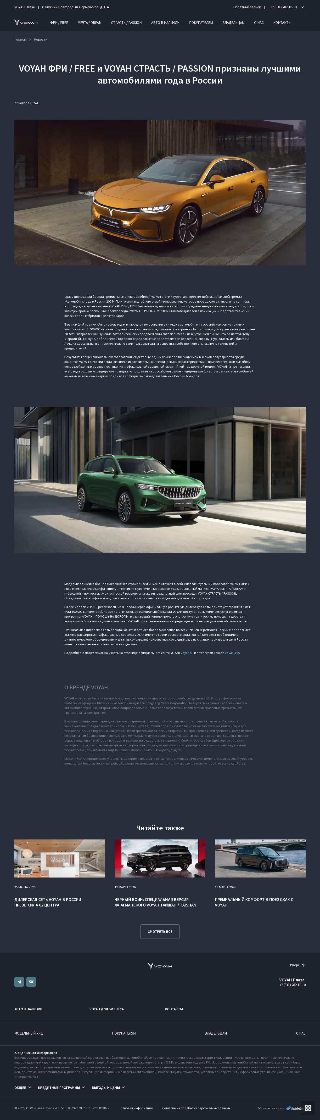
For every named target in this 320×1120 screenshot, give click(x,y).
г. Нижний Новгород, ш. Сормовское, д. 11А (75, 7)
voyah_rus (232, 653)
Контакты (282, 22)
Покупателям (201, 22)
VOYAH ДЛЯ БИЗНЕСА (107, 1009)
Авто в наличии (165, 22)
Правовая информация (136, 1108)
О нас (259, 22)
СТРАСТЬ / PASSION (126, 22)
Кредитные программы (59, 1087)
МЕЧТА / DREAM (89, 22)
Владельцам (233, 22)
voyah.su (187, 653)
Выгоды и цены (106, 1087)
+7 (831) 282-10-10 (292, 985)
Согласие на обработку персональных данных (196, 1108)
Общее (20, 1087)
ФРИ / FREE (59, 22)
